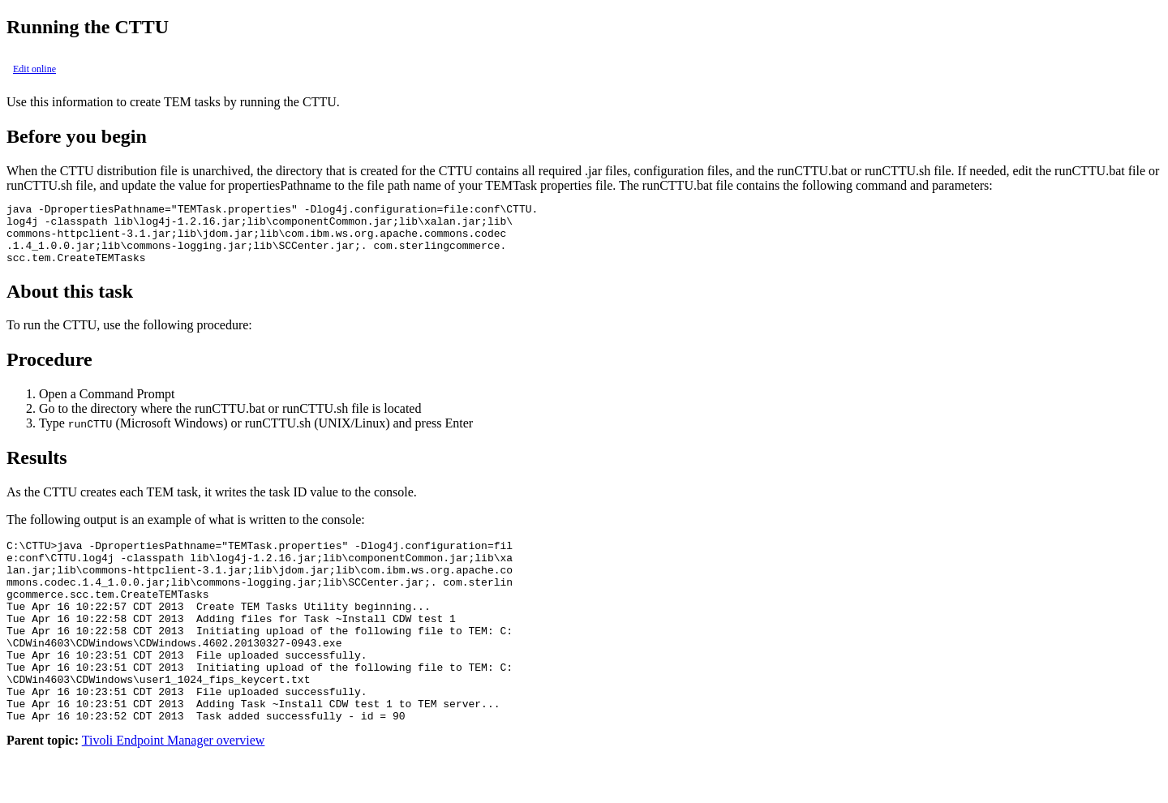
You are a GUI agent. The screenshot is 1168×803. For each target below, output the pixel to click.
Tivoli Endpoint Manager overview (173, 789)
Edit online (34, 69)
